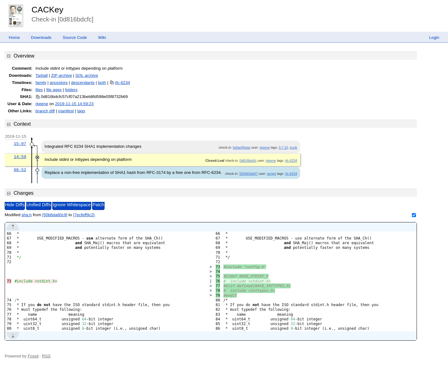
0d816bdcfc (248, 160)
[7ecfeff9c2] (84, 214)
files (39, 89)
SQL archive (86, 75)
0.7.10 (283, 147)
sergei (271, 173)
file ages (54, 89)
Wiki (102, 37)
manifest (66, 111)
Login (434, 37)
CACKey (47, 9)
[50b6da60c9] (55, 214)
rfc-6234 (122, 82)
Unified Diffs (38, 204)
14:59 (20, 157)
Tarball (41, 75)
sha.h (26, 214)
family (40, 82)
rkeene (41, 103)
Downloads (41, 37)
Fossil (33, 356)
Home (14, 37)
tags (81, 111)
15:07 (20, 144)
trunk (293, 147)
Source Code (75, 37)
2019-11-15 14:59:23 (74, 103)
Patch (98, 204)
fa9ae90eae (241, 147)
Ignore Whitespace (72, 204)
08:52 (20, 170)
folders (71, 89)
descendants (83, 82)
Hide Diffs (15, 204)
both (102, 82)
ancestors (59, 82)
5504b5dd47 (248, 173)
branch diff (45, 111)
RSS (46, 356)
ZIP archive (61, 75)
